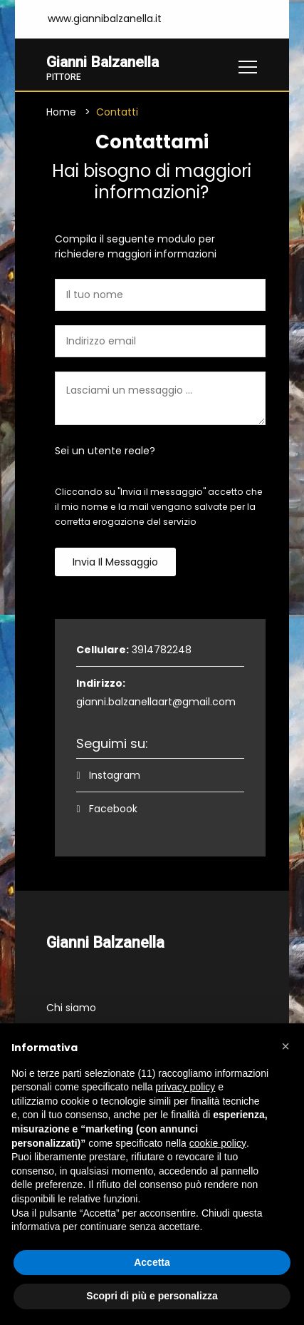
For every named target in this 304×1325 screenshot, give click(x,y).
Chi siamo (71, 1008)
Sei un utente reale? (105, 451)
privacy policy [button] (185, 1087)
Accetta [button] (152, 1262)
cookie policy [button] (217, 1143)
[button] (285, 1046)
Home (61, 113)
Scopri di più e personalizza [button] (151, 1295)
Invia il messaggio (115, 563)
